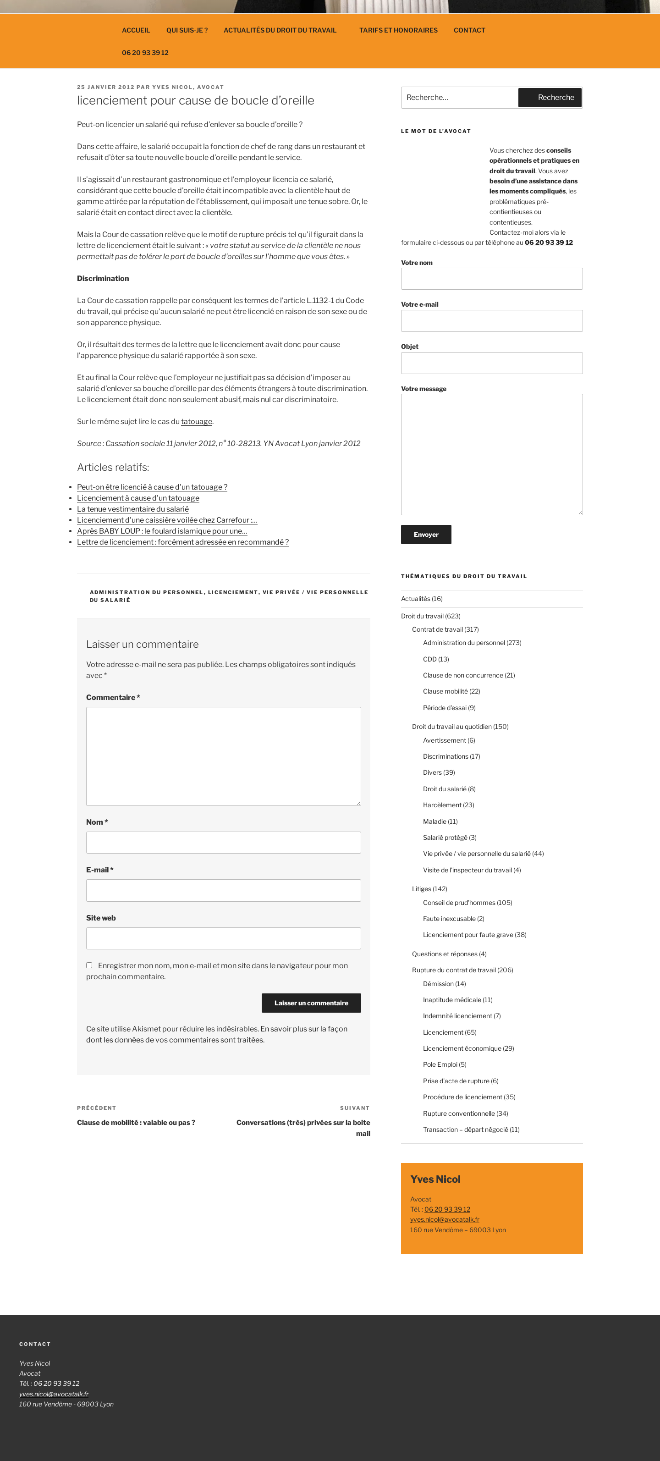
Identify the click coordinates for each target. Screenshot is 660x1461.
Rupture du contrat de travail (454, 970)
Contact (469, 30)
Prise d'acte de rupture (456, 1081)
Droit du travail (422, 616)
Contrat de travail (437, 629)
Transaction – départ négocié (465, 1129)
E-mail (100, 870)
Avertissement (444, 740)
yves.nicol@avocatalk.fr (444, 1219)
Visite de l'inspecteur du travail (467, 870)
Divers (432, 772)
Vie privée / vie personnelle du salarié (477, 853)
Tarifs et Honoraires (398, 30)
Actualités (415, 598)
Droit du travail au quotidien (452, 726)
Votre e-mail (492, 316)
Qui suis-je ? (187, 30)
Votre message (492, 450)
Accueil (136, 30)
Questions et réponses (445, 954)
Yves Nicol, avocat (188, 87)
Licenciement (233, 592)
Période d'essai (445, 707)
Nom (97, 822)
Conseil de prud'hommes (459, 902)
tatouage (196, 421)
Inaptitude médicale (452, 999)
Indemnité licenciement (457, 1016)
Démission (438, 983)
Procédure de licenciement (462, 1097)
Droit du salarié (445, 789)
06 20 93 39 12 (145, 52)
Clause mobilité (445, 691)
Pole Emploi (440, 1064)
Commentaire (113, 697)
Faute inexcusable (449, 918)
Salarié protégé (445, 837)
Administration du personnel (147, 592)
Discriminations (445, 756)
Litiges (421, 889)
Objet (492, 358)
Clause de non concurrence (463, 675)
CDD (430, 659)
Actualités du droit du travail (285, 30)
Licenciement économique (462, 1048)
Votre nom (492, 274)
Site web (101, 918)
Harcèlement (442, 805)
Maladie (434, 821)
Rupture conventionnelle (459, 1113)
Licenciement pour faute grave (468, 934)
